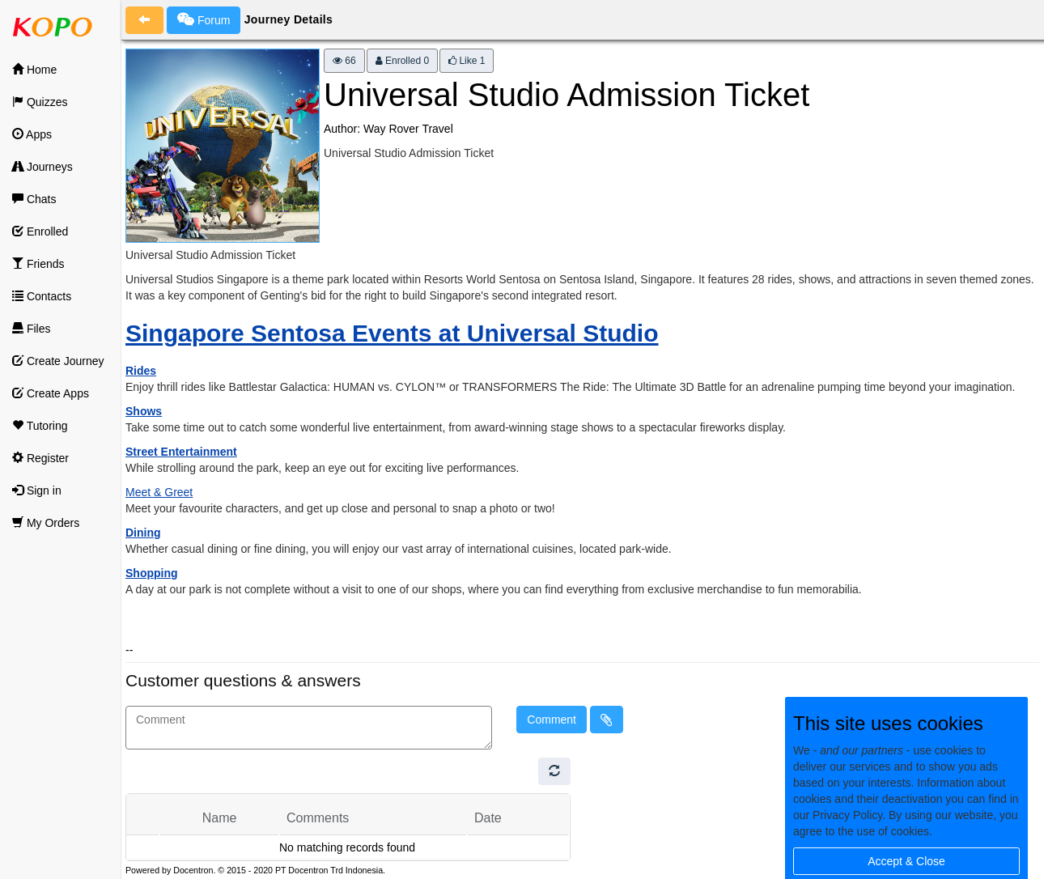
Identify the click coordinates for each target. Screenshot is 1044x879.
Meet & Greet (159, 492)
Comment (551, 719)
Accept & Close (906, 861)
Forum (203, 19)
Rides (140, 370)
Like (466, 60)
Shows (143, 411)
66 (344, 60)
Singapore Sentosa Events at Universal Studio (392, 333)
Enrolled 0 (402, 60)
